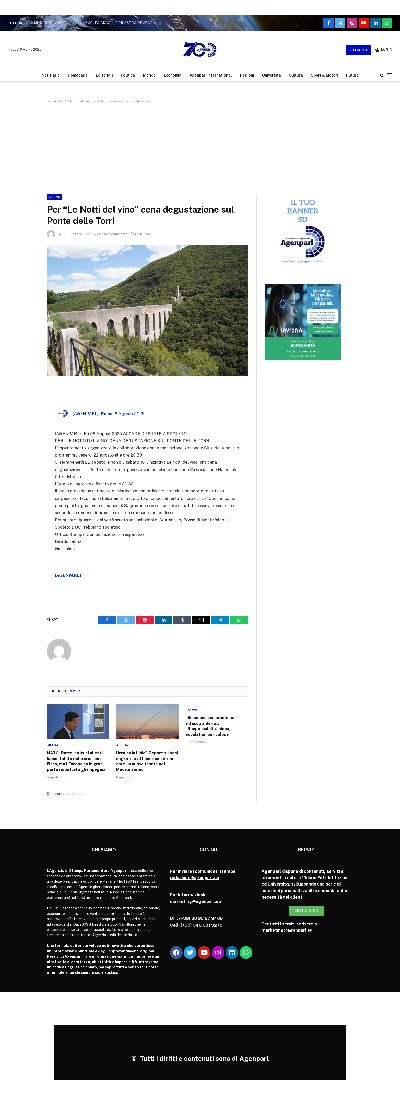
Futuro (352, 75)
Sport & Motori (324, 75)
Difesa (53, 745)
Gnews (54, 196)
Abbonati (358, 50)
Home (51, 101)
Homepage (78, 75)
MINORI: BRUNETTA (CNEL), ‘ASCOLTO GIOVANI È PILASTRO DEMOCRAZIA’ (97, 23)
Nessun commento (111, 234)
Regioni (247, 75)
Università (271, 75)
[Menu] (389, 75)
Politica (128, 75)
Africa (122, 745)
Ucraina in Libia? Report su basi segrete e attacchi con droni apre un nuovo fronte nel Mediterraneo (147, 761)
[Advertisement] (200, 147)
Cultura (296, 75)
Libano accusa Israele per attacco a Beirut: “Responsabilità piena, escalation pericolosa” (210, 726)
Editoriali (104, 75)
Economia (172, 75)
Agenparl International (211, 75)
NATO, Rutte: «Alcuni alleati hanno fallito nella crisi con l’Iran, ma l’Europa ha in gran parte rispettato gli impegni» (76, 761)
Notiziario (51, 75)
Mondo (149, 75)
